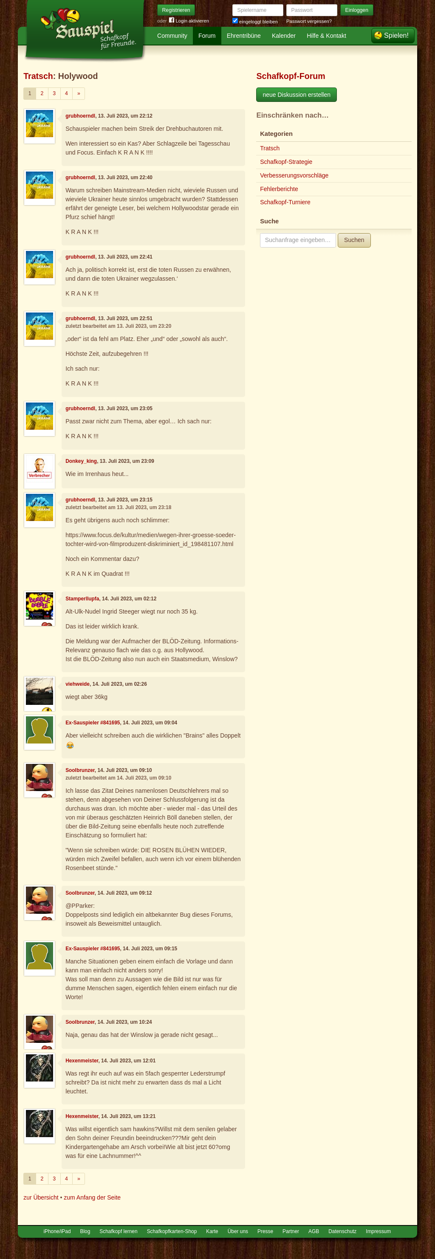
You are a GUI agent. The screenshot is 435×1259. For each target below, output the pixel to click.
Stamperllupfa (82, 599)
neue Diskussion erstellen (296, 94)
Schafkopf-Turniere (285, 202)
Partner (290, 1231)
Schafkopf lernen (118, 1231)
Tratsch (38, 76)
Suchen (354, 240)
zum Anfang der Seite (92, 1197)
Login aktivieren (189, 21)
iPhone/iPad (57, 1231)
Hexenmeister (81, 1061)
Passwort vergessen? (309, 21)
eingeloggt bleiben (255, 21)
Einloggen (357, 10)
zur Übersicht (40, 1197)
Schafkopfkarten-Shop (172, 1231)
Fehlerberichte (279, 189)
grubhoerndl (80, 116)
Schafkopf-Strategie (286, 161)
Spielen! (396, 35)
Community (172, 35)
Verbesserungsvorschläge (294, 175)
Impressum (378, 1231)
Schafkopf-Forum (290, 76)
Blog (85, 1231)
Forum (206, 35)
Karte (212, 1231)
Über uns (238, 1231)
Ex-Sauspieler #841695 (92, 723)
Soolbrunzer (80, 770)
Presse (265, 1231)
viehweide (77, 684)
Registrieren (176, 10)
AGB (313, 1231)
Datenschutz (342, 1231)
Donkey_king (81, 461)
